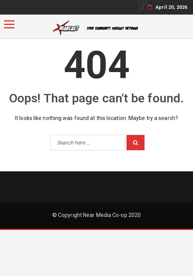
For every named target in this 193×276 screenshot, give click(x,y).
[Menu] (9, 24)
